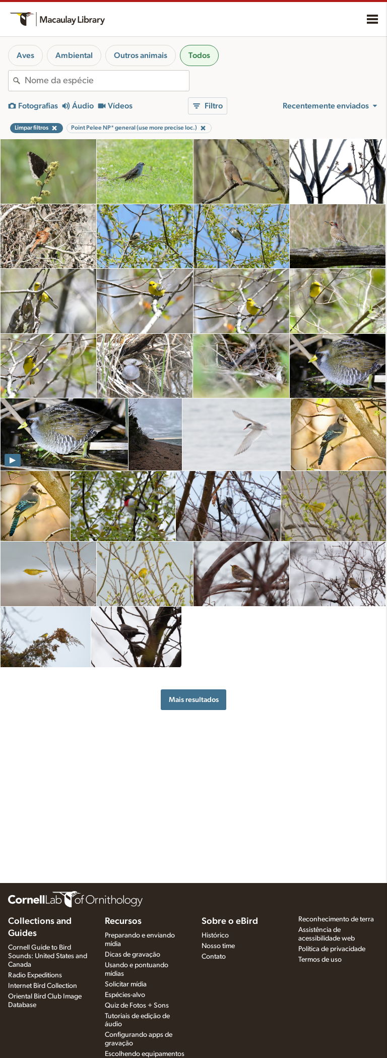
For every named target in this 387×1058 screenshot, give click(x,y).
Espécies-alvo (125, 994)
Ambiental (74, 55)
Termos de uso (320, 959)
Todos (199, 55)
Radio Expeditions (35, 975)
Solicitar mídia (126, 984)
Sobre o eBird (230, 921)
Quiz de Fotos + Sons (137, 1005)
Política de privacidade (331, 949)
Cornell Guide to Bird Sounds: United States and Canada (47, 956)
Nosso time (218, 946)
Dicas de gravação (132, 954)
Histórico (215, 935)
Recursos (123, 921)
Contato (214, 956)
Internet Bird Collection (42, 985)
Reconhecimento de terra (336, 919)
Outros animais (140, 55)
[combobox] (107, 81)
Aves (25, 55)
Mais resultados (194, 699)
